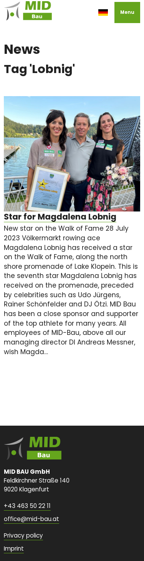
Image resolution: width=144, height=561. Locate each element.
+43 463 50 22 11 (27, 506)
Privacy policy (23, 535)
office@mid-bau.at (31, 519)
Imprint (14, 548)
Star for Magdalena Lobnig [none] (60, 216)
